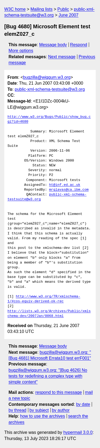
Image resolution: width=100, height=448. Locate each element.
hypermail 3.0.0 (77, 432)
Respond (78, 44)
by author (61, 410)
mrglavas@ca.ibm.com (69, 189)
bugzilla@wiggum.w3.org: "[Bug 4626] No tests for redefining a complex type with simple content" (48, 376)
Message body (53, 44)
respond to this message (58, 392)
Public (63, 9)
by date (83, 404)
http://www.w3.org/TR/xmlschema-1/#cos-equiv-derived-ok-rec (43, 299)
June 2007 (68, 15)
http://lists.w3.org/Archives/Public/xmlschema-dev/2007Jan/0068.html (49, 314)
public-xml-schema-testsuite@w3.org (50, 89)
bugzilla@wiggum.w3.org (46, 77)
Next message (61, 56)
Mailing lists (41, 9)
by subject (39, 410)
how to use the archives (42, 416)
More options (21, 50)
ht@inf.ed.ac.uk (64, 185)
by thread (17, 410)
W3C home (15, 9)
